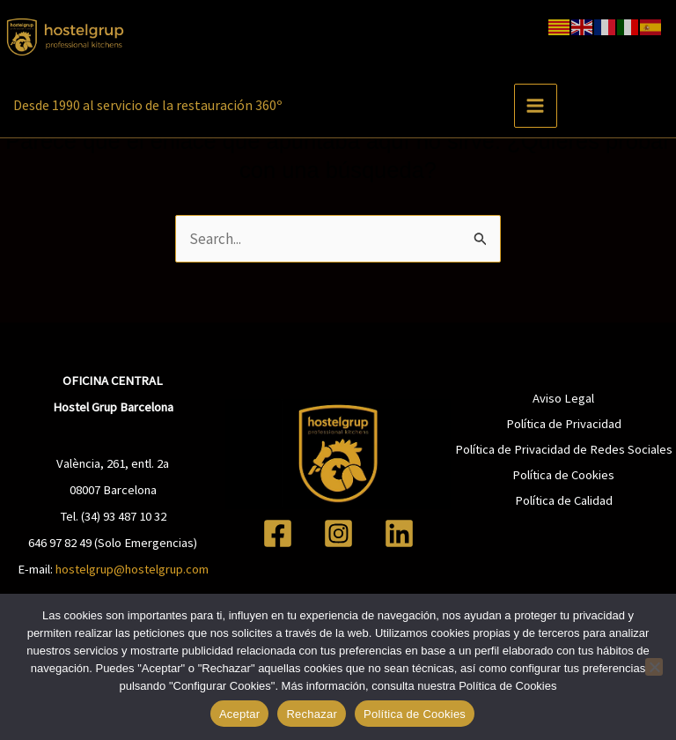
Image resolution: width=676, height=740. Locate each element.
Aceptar (240, 714)
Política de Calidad (564, 500)
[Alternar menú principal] (532, 101)
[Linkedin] (399, 533)
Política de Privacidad (563, 424)
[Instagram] (338, 533)
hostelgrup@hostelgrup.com (132, 569)
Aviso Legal (563, 398)
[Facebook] (277, 533)
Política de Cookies (563, 475)
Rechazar (311, 714)
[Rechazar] (654, 667)
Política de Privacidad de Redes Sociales (563, 449)
